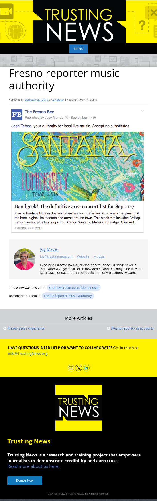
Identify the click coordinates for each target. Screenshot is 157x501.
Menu (78, 49)
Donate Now (24, 480)
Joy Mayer (58, 99)
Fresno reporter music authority (68, 296)
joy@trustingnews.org (56, 256)
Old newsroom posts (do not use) (73, 287)
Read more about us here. (33, 466)
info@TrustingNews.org (27, 353)
